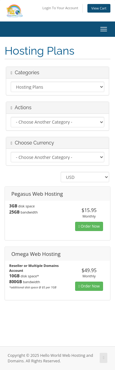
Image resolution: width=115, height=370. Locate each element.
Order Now (89, 226)
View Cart (98, 8)
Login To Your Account (60, 8)
